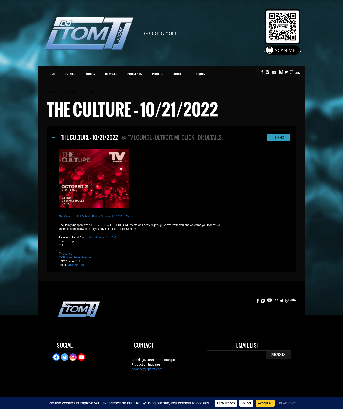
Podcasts (134, 74)
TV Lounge (65, 253)
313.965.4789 (76, 264)
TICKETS (278, 137)
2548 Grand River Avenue (75, 257)
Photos (157, 74)
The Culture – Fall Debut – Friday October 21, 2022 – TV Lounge (99, 216)
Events (70, 74)
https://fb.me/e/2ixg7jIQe (103, 237)
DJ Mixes (111, 74)
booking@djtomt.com (147, 369)
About (178, 74)
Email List (247, 346)
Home (51, 74)
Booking (199, 74)
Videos (90, 74)
